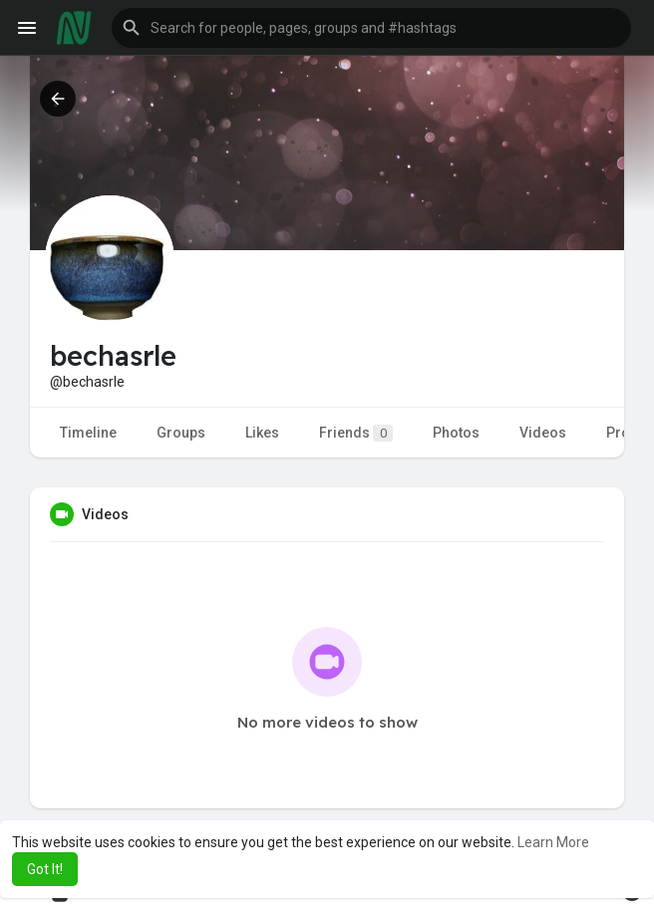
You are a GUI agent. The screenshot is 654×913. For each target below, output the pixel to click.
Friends (356, 433)
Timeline (88, 433)
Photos (456, 433)
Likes (262, 433)
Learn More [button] (553, 842)
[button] (371, 28)
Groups (181, 433)
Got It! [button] (45, 869)
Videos (542, 433)
